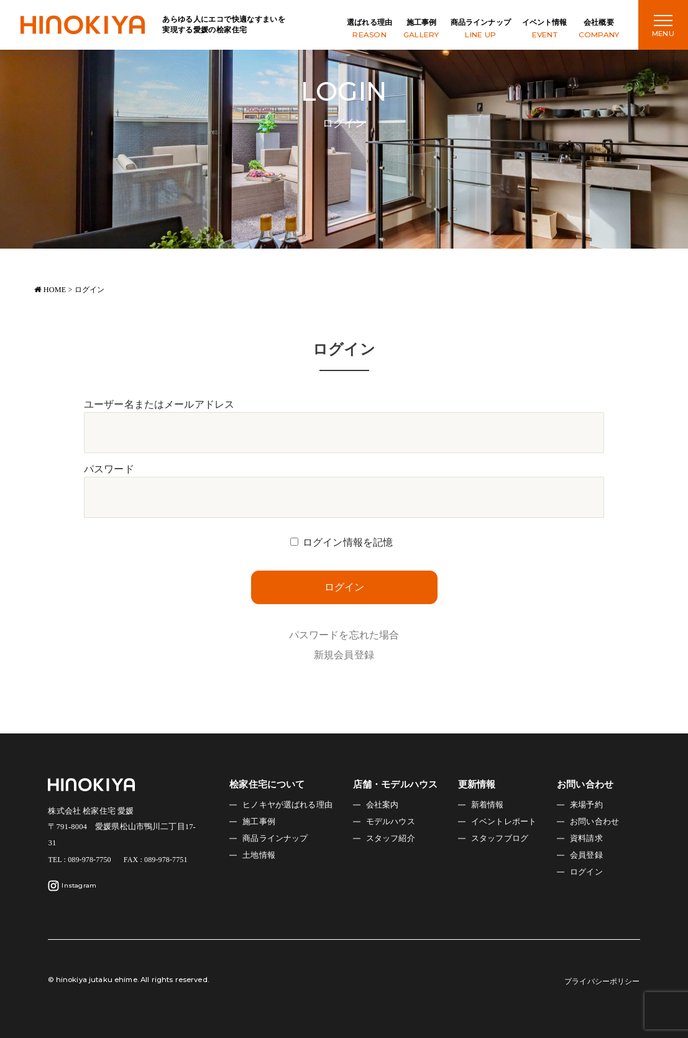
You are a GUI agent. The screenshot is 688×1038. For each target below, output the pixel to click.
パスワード (109, 469)
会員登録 (586, 855)
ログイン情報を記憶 (348, 542)
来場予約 (586, 805)
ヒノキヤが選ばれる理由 (287, 805)
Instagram (72, 885)
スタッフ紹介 (390, 838)
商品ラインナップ (481, 29)
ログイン (586, 872)
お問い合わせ (594, 821)
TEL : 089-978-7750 (79, 859)
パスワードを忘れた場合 (344, 635)
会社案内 (382, 805)
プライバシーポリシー (602, 981)
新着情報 (487, 805)
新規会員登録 (344, 655)
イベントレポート (503, 821)
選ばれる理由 (369, 29)
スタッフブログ (499, 838)
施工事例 (421, 29)
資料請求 (586, 838)
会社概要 (599, 29)
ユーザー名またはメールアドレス (159, 404)
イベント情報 (544, 29)
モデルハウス (390, 821)
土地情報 (258, 855)
